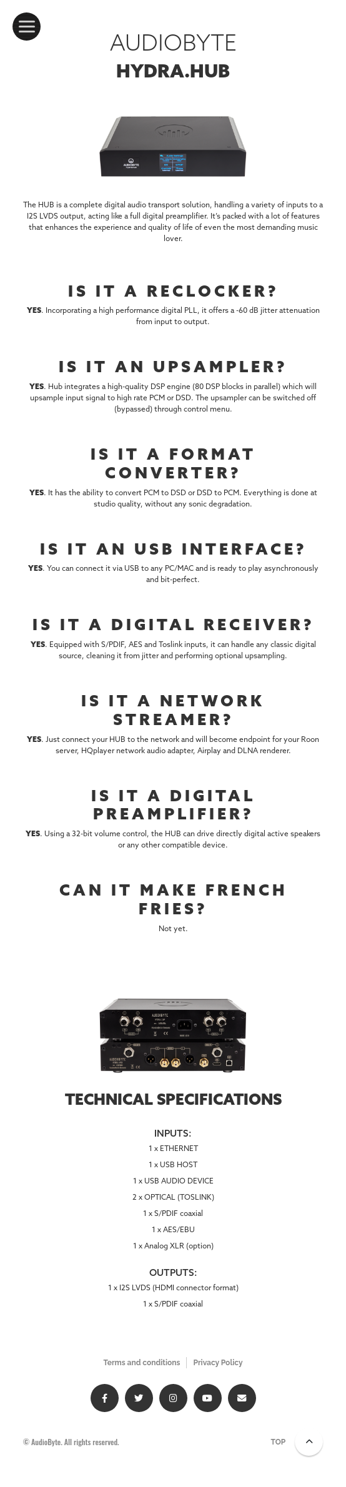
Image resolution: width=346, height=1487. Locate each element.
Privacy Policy (217, 1362)
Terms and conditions (141, 1362)
